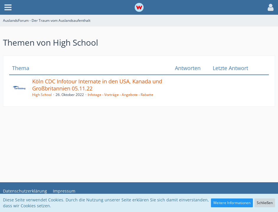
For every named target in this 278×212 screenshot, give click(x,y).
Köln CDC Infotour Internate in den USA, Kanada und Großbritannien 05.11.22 (97, 85)
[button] (8, 7)
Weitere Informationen (232, 202)
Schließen (265, 202)
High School (42, 94)
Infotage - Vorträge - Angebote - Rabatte (120, 94)
